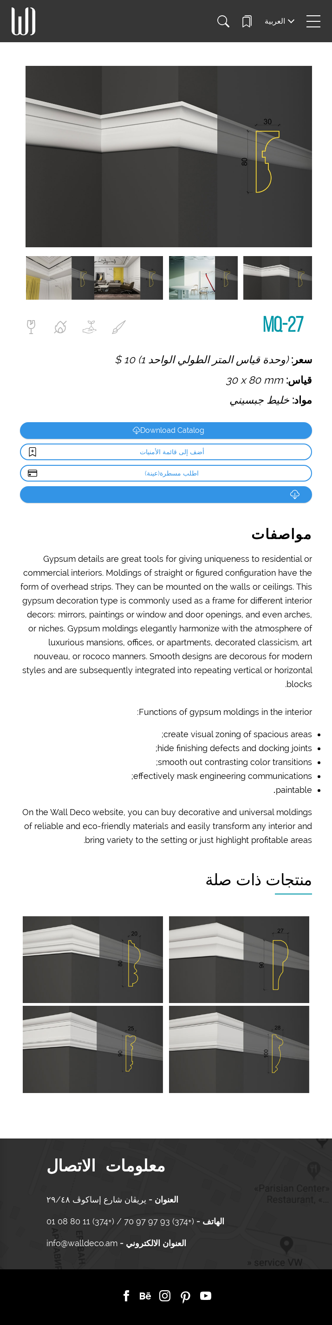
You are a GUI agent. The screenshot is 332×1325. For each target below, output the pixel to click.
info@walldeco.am (81, 1243)
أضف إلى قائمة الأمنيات (172, 452)
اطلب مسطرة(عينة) (172, 473)
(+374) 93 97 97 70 (158, 1221)
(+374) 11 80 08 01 (81, 1221)
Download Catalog (168, 430)
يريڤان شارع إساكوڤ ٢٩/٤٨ (96, 1199)
